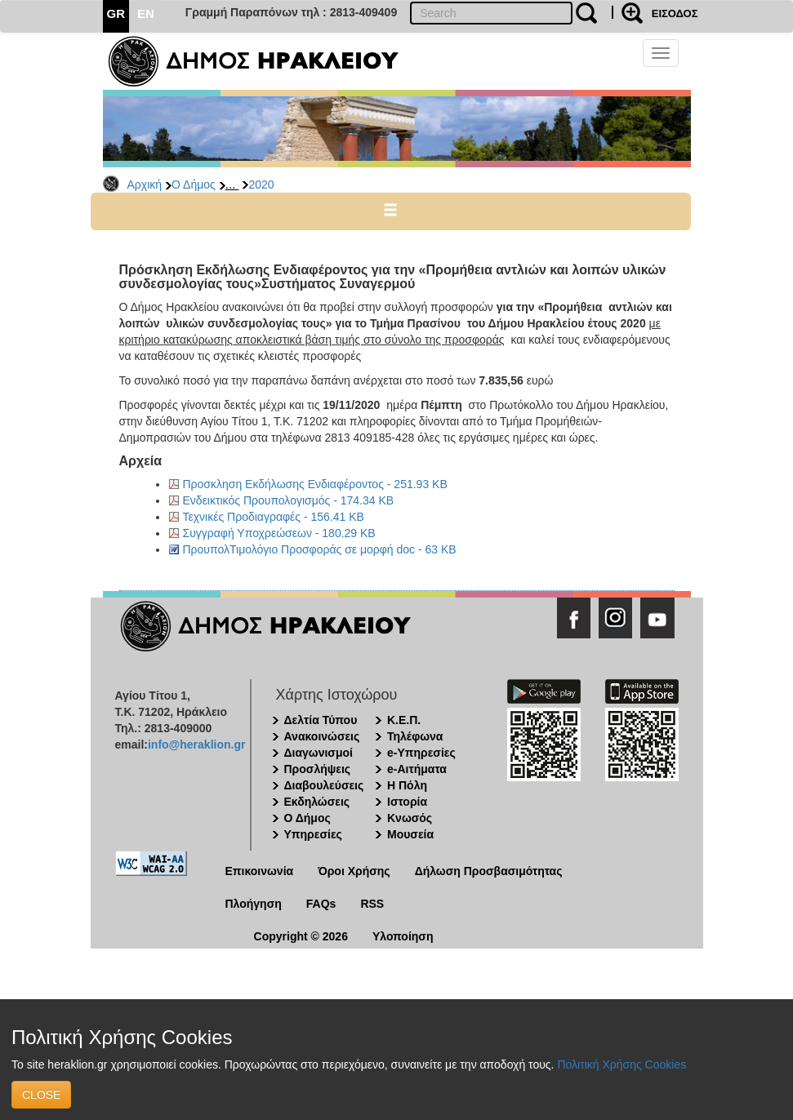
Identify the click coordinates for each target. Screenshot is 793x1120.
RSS (372, 903)
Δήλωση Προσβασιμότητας (489, 871)
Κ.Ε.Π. (404, 720)
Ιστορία (407, 801)
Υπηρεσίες (313, 834)
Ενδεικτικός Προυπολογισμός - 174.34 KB (288, 500)
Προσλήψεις (317, 769)
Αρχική (145, 184)
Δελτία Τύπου (321, 720)
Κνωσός (409, 817)
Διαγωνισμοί (318, 752)
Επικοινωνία (259, 871)
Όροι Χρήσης (354, 871)
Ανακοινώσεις (322, 736)
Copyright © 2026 (301, 936)
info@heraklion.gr (196, 744)
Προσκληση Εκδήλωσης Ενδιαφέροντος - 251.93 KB (315, 484)
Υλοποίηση (403, 936)
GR (116, 13)
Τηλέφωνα (415, 736)
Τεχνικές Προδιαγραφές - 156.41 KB (273, 516)
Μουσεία (410, 834)
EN (145, 13)
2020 (261, 184)
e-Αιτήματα (417, 769)
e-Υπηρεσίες (421, 752)
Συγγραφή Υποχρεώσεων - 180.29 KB (279, 533)
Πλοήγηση (253, 903)
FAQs (321, 903)
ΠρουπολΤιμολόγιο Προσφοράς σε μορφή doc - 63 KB (320, 549)
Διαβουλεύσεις (324, 785)
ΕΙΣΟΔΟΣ (675, 13)
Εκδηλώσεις (317, 801)
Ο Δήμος (194, 184)
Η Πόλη (407, 785)
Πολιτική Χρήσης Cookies (621, 1064)
